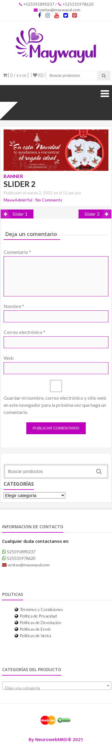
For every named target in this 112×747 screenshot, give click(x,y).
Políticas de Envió (33, 629)
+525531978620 (75, 4)
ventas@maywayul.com (57, 9)
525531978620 (19, 558)
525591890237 (19, 551)
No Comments (49, 199)
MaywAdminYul (18, 199)
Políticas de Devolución (38, 622)
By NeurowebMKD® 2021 (56, 739)
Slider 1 (20, 214)
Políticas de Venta (33, 635)
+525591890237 (36, 4)
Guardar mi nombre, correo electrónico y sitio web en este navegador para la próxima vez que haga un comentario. (55, 405)
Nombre (14, 306)
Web (9, 358)
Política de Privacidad (36, 615)
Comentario (17, 252)
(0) (38, 75)
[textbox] (56, 688)
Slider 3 (92, 214)
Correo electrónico (24, 332)
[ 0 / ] (16, 75)
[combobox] (56, 686)
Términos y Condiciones (39, 609)
